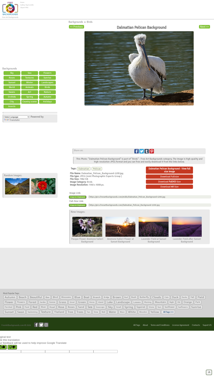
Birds (47, 87)
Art (29, 92)
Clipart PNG (24, 8)
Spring (29, 96)
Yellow (155, 312)
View (96, 312)
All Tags (136, 325)
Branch (96, 297)
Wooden (143, 312)
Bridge (106, 297)
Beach (22, 297)
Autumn (47, 96)
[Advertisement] (123, 7)
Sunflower (170, 307)
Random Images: (13, 175)
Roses (12, 77)
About (145, 325)
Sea (29, 72)
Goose (52, 302)
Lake (110, 302)
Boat (87, 297)
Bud (126, 297)
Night (171, 302)
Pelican (97, 168)
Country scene (29, 101)
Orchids (12, 96)
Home (22, 2)
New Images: (78, 212)
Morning (147, 302)
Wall (103, 312)
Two (88, 312)
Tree (70, 312)
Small (118, 307)
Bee (47, 297)
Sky (12, 72)
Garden (43, 302)
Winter (29, 82)
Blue (77, 297)
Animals (30, 87)
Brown (117, 297)
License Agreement (180, 325)
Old (178, 302)
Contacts (196, 325)
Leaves (137, 302)
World (12, 87)
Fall (192, 297)
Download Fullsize (169, 176)
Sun (159, 307)
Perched (8, 307)
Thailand (59, 312)
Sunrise (47, 77)
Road (52, 307)
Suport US (207, 325)
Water (112, 312)
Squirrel (140, 307)
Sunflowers (183, 307)
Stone (151, 307)
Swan (20, 312)
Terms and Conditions (160, 325)
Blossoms (66, 297)
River (43, 307)
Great (72, 302)
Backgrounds (9, 68)
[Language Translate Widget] (16, 117)
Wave (122, 312)
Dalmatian (83, 168)
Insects (11, 106)
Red (34, 307)
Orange (188, 302)
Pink (18, 307)
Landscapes (47, 82)
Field (201, 297)
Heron (92, 302)
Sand (81, 307)
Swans (12, 92)
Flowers (47, 72)
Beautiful (36, 297)
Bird (55, 297)
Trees (80, 312)
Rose (61, 307)
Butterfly (144, 297)
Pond (27, 307)
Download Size (169, 181)
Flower (9, 302)
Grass (62, 302)
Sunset (11, 82)
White (132, 312)
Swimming (33, 312)
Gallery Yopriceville (27, 5)
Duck (175, 297)
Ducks (184, 297)
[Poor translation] (12, 347)
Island (100, 302)
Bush (133, 297)
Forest (32, 302)
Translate (12, 120)
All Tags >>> (168, 312)
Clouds (156, 297)
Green (82, 302)
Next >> (204, 26)
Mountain (160, 302)
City (12, 101)
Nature (47, 92)
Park (197, 302)
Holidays (47, 101)
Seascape (100, 307)
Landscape (123, 302)
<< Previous (76, 26)
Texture (46, 312)
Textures (29, 77)
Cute (166, 297)
